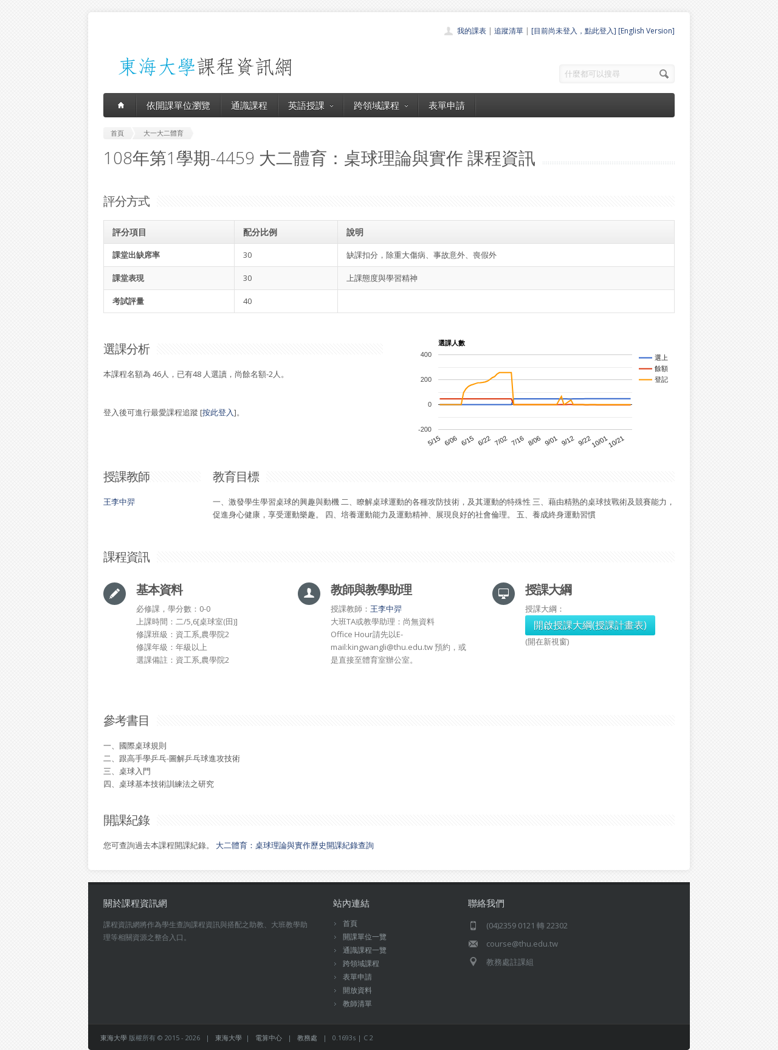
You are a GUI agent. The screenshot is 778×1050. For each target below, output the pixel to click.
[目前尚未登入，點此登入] (573, 31)
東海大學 (113, 1037)
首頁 (350, 923)
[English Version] (646, 31)
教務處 (307, 1037)
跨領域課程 (381, 105)
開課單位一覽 (365, 936)
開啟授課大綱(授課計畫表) (590, 625)
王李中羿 (119, 501)
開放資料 (357, 990)
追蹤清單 (508, 31)
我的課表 (471, 31)
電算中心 (268, 1037)
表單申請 (447, 105)
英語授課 (310, 105)
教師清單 (357, 1003)
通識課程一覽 (365, 950)
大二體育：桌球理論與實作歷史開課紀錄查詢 (295, 845)
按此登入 (218, 412)
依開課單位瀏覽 (178, 105)
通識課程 (249, 105)
